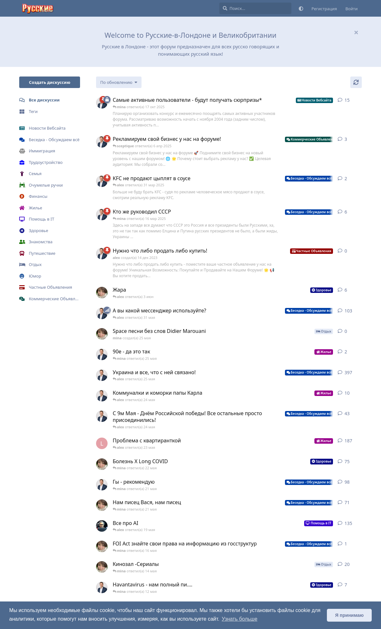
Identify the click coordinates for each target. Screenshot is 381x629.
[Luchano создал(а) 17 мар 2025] (102, 443)
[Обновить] (356, 82)
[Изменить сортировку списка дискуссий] (119, 82)
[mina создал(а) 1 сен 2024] (102, 464)
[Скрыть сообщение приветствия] (356, 32)
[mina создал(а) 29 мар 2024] (102, 567)
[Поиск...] (255, 8)
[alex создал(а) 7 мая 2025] (102, 416)
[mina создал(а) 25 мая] (102, 292)
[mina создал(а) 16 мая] (102, 546)
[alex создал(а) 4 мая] (102, 395)
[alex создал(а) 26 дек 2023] (102, 214)
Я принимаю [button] (349, 615)
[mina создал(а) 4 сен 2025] (102, 505)
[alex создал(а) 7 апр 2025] (102, 484)
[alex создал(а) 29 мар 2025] (102, 181)
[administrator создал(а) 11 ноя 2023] (102, 526)
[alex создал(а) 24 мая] (102, 354)
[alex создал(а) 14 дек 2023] (102, 142)
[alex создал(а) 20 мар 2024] (102, 313)
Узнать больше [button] (239, 619)
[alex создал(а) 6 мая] (102, 587)
